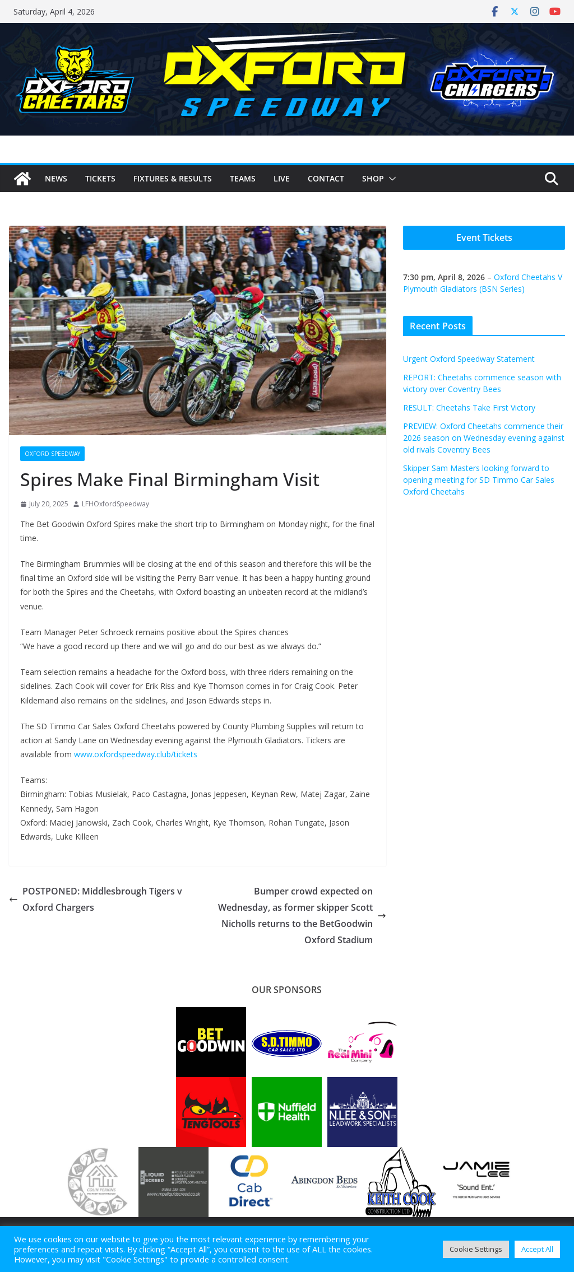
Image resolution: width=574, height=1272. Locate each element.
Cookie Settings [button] (476, 1249)
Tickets (100, 178)
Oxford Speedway (52, 454)
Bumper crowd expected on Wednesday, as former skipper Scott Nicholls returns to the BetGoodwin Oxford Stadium (302, 915)
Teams (243, 178)
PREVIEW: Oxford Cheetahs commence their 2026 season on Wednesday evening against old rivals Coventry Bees (483, 438)
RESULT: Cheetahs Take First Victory (469, 407)
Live (282, 178)
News (56, 178)
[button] (390, 179)
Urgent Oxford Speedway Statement (469, 358)
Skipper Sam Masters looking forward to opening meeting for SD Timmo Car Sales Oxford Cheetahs (478, 480)
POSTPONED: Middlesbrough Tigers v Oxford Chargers (95, 899)
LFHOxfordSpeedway (115, 504)
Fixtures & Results (172, 178)
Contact (326, 178)
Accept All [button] (537, 1249)
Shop (373, 178)
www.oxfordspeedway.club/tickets (135, 754)
